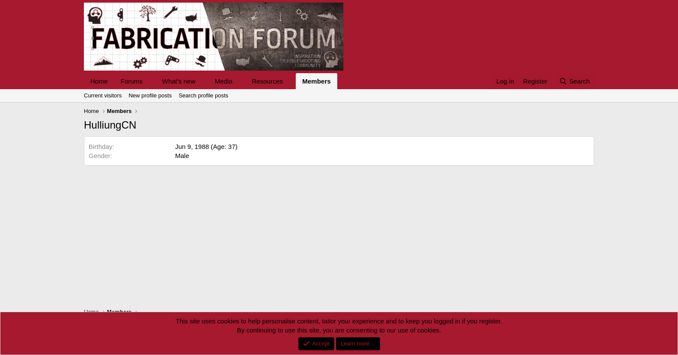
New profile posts (150, 95)
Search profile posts (203, 95)
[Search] (574, 81)
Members (316, 81)
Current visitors (103, 95)
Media (224, 81)
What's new (178, 81)
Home (99, 81)
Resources (267, 81)
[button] (150, 81)
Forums (132, 81)
